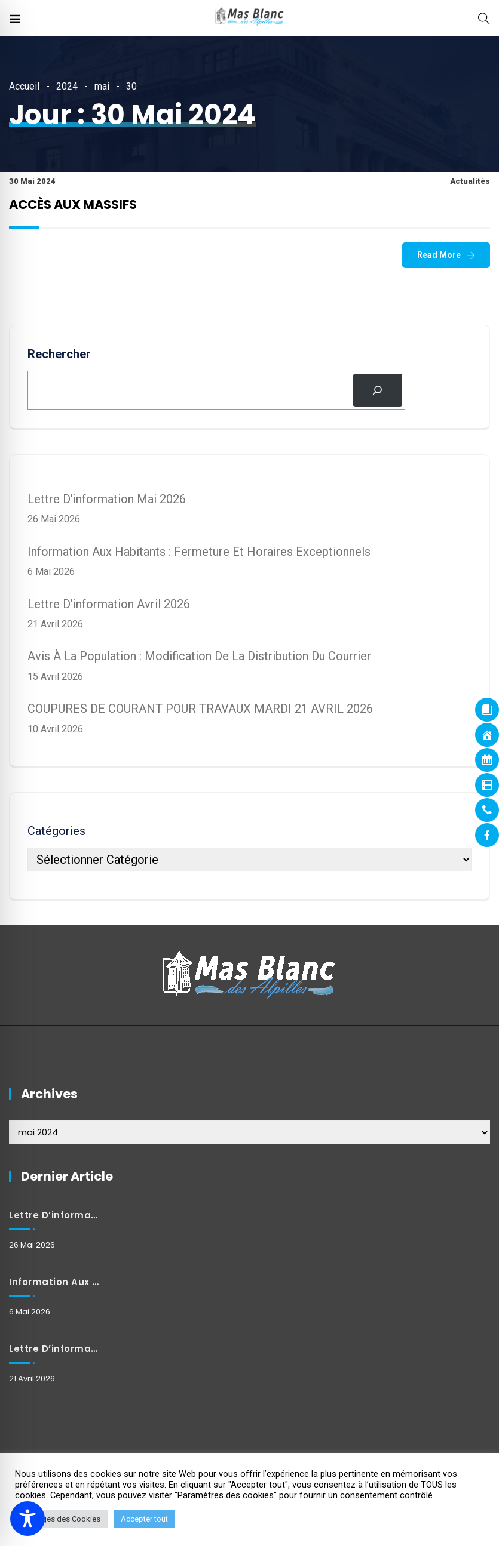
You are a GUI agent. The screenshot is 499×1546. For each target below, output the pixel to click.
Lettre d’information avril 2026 (108, 604)
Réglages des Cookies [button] (61, 1518)
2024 (67, 86)
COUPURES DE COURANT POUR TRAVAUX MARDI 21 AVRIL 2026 (200, 708)
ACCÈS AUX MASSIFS (73, 204)
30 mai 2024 (32, 181)
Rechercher (59, 354)
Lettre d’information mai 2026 (106, 499)
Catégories (56, 831)
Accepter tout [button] (144, 1518)
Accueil (24, 86)
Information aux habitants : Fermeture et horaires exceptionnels (199, 551)
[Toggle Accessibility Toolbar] (27, 1518)
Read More (439, 255)
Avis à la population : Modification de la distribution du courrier (199, 656)
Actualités (470, 181)
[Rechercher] (377, 390)
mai (101, 86)
